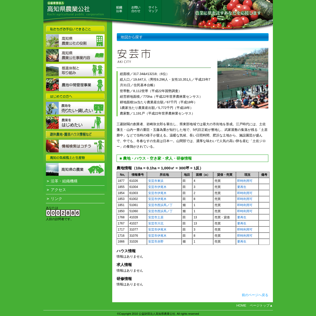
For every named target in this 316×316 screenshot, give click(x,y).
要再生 (241, 187)
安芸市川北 (155, 223)
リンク (54, 199)
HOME (241, 305)
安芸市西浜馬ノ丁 (160, 205)
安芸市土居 (155, 217)
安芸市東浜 (155, 181)
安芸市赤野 (155, 241)
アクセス (56, 190)
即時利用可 (244, 181)
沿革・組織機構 (62, 181)
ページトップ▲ (261, 305)
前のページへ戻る (255, 295)
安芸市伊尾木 (157, 187)
